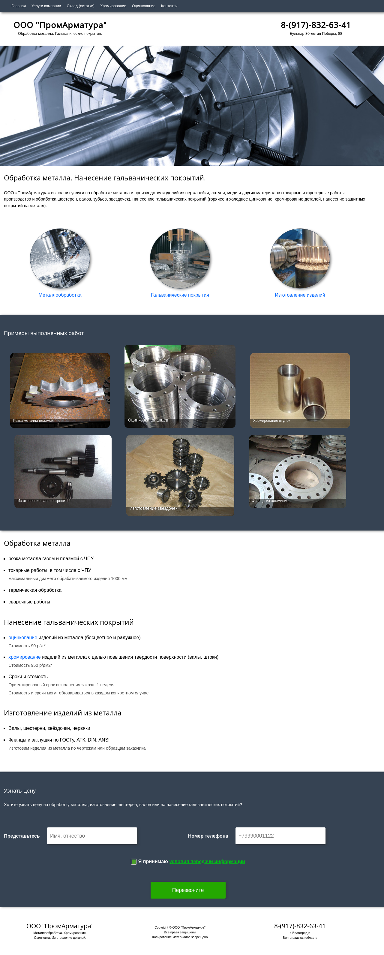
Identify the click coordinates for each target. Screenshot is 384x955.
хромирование (24, 657)
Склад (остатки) (80, 6)
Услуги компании (46, 6)
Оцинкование (143, 6)
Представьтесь (22, 836)
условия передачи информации (207, 861)
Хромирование (113, 6)
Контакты (169, 6)
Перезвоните (188, 890)
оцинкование (22, 637)
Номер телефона (208, 836)
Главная (18, 6)
